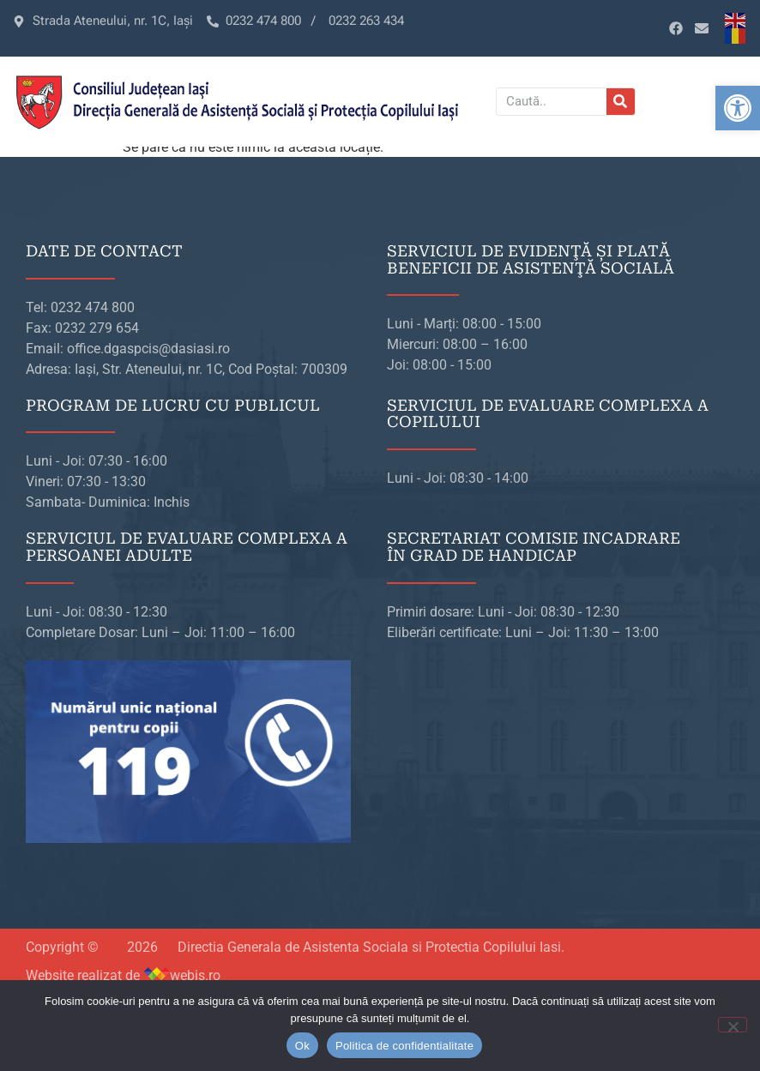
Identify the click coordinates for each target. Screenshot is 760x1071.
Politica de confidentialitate (404, 1045)
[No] (732, 1024)
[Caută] (620, 101)
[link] (737, 108)
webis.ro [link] (195, 975)
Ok (302, 1045)
